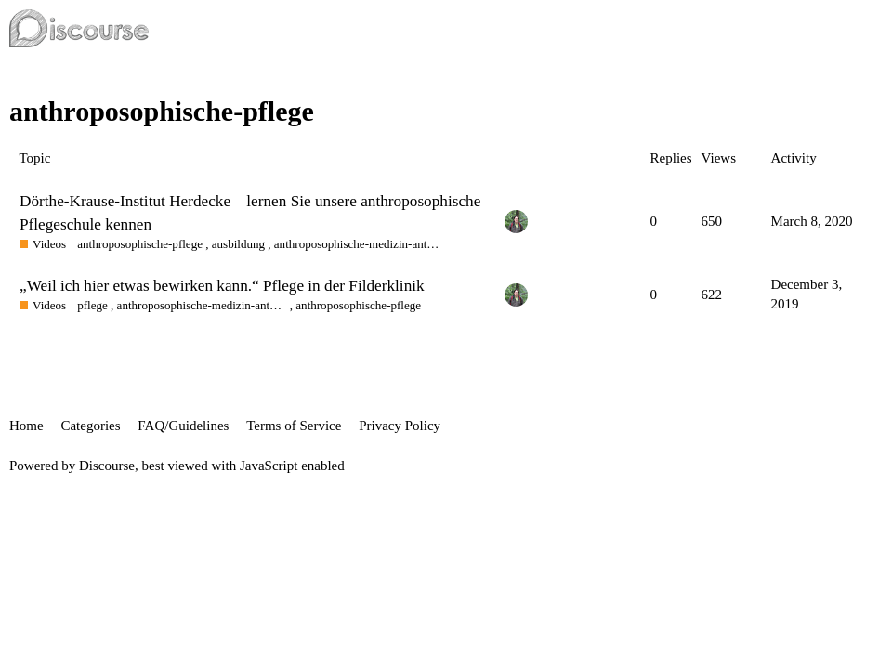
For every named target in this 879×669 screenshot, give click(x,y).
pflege (92, 305)
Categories (90, 425)
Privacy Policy (399, 425)
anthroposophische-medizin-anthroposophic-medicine (359, 244)
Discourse (107, 465)
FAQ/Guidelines (183, 425)
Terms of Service (293, 425)
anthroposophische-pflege (140, 244)
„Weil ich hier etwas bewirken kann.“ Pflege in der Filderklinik (222, 286)
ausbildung (238, 244)
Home (26, 425)
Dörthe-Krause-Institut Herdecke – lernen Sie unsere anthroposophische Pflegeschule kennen (250, 212)
